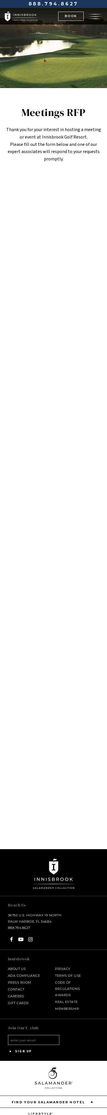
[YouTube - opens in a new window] (21, 939)
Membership (67, 1009)
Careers (16, 996)
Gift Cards (18, 1003)
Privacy (62, 969)
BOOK (71, 16)
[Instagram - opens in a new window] (30, 939)
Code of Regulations (67, 986)
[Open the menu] (95, 16)
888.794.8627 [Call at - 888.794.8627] (54, 4)
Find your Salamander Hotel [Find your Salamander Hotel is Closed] (53, 1101)
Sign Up (20, 1051)
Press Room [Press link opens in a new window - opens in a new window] (20, 982)
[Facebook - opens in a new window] (11, 939)
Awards (63, 995)
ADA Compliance (24, 976)
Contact (16, 989)
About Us (17, 969)
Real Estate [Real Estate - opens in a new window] (66, 1002)
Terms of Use (68, 976)
